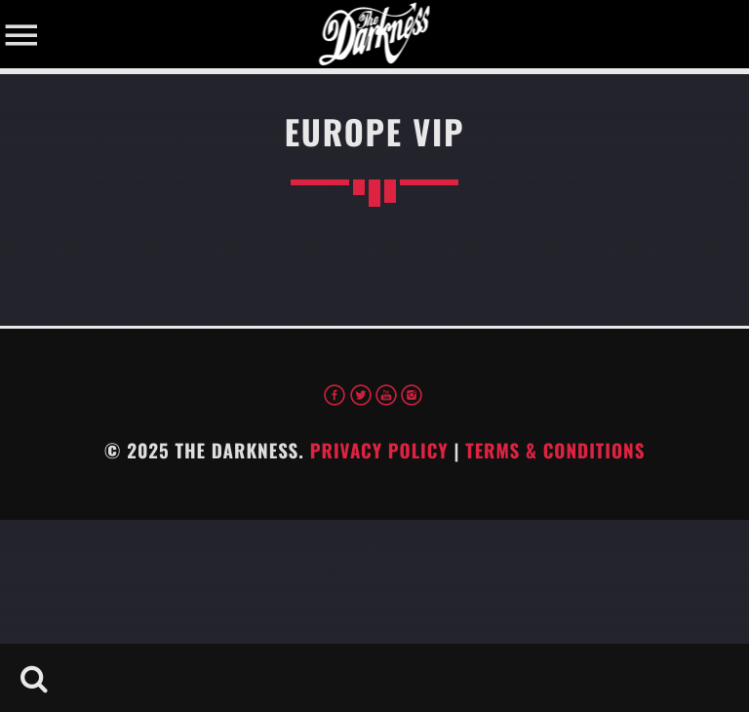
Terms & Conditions (555, 450)
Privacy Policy (379, 450)
